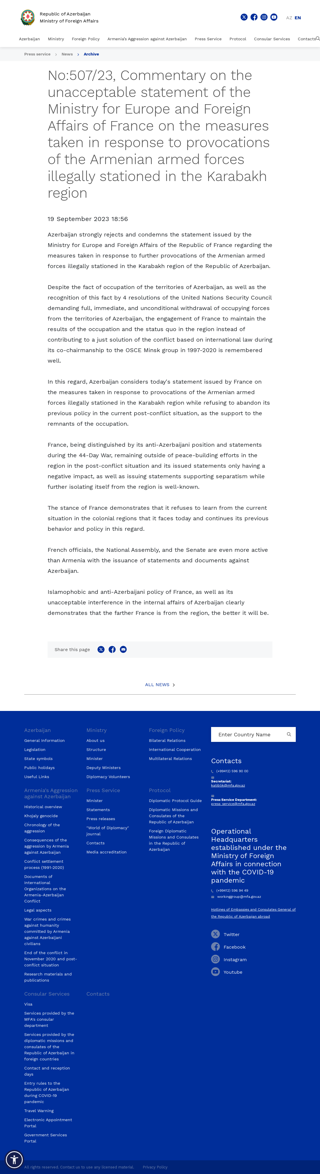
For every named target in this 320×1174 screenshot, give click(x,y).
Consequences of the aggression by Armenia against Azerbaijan (46, 846)
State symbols (38, 758)
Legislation (35, 749)
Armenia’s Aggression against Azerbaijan (147, 38)
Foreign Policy (86, 38)
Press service (37, 54)
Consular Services (272, 38)
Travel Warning (38, 1110)
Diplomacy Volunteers (108, 776)
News (67, 54)
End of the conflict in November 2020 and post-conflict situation (50, 958)
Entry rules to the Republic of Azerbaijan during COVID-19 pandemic (46, 1092)
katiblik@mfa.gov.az (228, 785)
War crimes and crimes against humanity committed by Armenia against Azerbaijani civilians (47, 931)
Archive (91, 54)
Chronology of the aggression (42, 827)
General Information (44, 740)
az (289, 17)
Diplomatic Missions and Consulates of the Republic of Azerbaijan (173, 815)
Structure (96, 749)
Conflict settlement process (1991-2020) (44, 864)
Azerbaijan (29, 38)
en (298, 17)
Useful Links (36, 776)
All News (157, 684)
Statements (98, 809)
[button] (14, 1159)
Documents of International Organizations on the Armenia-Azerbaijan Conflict (45, 888)
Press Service (208, 38)
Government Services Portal (45, 1138)
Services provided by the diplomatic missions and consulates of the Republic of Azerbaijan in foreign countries (49, 1046)
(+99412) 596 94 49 (229, 890)
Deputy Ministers (103, 767)
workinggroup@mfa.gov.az (236, 897)
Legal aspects (37, 910)
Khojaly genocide (41, 815)
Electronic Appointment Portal (48, 1122)
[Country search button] (290, 734)
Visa (28, 1004)
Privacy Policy (155, 1167)
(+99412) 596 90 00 (229, 771)
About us (95, 740)
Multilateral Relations (170, 758)
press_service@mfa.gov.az (233, 804)
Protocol (237, 38)
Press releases (100, 818)
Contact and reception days (47, 1071)
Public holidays (39, 767)
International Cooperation (175, 749)
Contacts (307, 38)
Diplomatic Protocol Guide (175, 800)
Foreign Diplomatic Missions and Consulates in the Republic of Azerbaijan (174, 840)
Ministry (56, 38)
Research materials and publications (48, 977)
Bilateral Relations (167, 740)
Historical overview (43, 806)
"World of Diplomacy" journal (107, 830)
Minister (94, 758)
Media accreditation (106, 852)
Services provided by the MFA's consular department (49, 1019)
